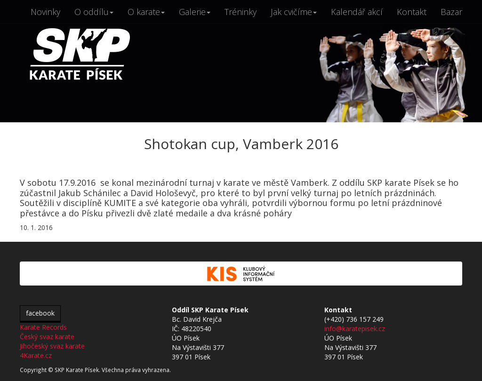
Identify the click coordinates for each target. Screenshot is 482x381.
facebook (40, 313)
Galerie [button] (194, 11)
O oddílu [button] (93, 11)
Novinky (45, 11)
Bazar (451, 11)
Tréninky (241, 11)
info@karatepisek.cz (354, 328)
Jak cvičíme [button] (294, 11)
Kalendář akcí (357, 11)
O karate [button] (146, 11)
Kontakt (411, 11)
